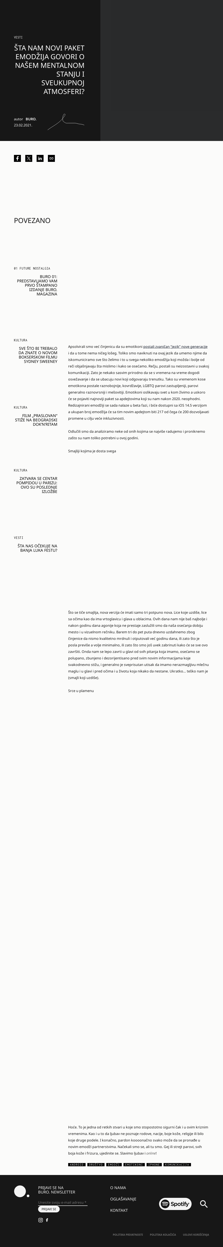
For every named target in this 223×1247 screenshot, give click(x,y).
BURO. (31, 119)
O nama (118, 1187)
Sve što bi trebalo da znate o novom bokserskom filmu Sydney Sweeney (38, 355)
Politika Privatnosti (128, 1235)
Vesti (18, 37)
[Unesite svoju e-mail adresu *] (63, 1202)
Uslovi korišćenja (196, 1235)
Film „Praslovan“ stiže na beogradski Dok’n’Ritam (36, 420)
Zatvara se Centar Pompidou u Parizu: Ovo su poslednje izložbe (36, 485)
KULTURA (20, 340)
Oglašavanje (123, 1199)
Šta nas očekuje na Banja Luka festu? (37, 548)
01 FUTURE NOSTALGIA (32, 268)
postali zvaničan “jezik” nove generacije (175, 346)
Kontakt (119, 1210)
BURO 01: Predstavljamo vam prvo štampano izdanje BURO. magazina (37, 285)
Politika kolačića (163, 1235)
